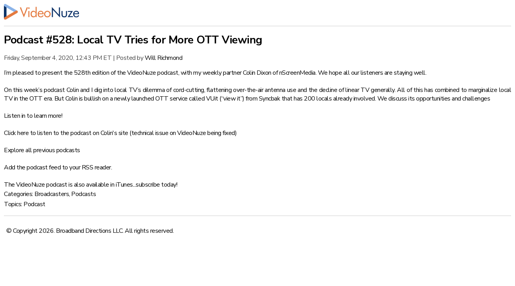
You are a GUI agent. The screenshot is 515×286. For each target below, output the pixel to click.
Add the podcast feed (32, 167)
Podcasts (83, 194)
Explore (14, 150)
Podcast (34, 204)
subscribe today (156, 184)
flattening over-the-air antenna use (251, 90)
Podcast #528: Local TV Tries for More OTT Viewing (133, 39)
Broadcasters (51, 194)
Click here (16, 133)
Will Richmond (164, 58)
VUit (212, 98)
